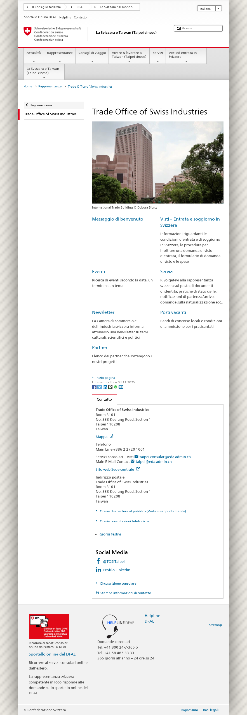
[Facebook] (94, 387)
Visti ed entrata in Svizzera (186, 57)
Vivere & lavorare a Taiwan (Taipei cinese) (129, 57)
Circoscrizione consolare (118, 583)
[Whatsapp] (116, 387)
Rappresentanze (59, 57)
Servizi (157, 57)
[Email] (121, 387)
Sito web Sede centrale (118, 469)
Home (27, 86)
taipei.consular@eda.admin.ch (165, 457)
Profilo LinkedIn (116, 570)
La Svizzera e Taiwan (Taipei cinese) (44, 73)
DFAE (80, 7)
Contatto (102, 399)
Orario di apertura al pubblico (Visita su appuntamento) (142, 511)
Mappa (104, 436)
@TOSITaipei (114, 561)
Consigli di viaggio (92, 57)
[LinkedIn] (105, 387)
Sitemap (215, 625)
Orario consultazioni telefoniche (124, 521)
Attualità (34, 57)
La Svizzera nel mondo (116, 7)
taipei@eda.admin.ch (154, 461)
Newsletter (103, 312)
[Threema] (110, 387)
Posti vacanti (173, 312)
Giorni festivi (110, 534)
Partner (99, 347)
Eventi (98, 271)
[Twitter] (100, 387)
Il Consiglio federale (46, 7)
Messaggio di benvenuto (117, 219)
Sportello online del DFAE (52, 654)
